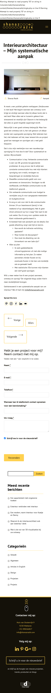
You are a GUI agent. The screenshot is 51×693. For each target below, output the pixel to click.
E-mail (7, 377)
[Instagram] (11, 303)
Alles (31, 322)
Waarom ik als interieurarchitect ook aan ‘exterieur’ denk (25, 522)
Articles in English (17, 566)
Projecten (14, 578)
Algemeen (14, 560)
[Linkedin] (21, 303)
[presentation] (24, 447)
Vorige (14, 320)
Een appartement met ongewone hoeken (23, 499)
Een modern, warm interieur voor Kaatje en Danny (26, 513)
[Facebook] (16, 303)
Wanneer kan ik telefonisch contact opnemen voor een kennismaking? (25, 404)
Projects (13, 584)
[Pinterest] (6, 303)
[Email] (25, 303)
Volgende (15, 337)
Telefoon (8, 389)
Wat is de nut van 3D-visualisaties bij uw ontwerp (25, 531)
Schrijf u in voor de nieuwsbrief (25, 660)
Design (13, 572)
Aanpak (46, 98)
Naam (7, 365)
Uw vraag (9, 417)
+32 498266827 (25, 629)
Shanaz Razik (13, 98)
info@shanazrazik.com (34, 290)
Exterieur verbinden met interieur (24, 506)
